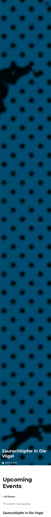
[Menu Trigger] (47, 3)
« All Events (9, 496)
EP (25, 219)
